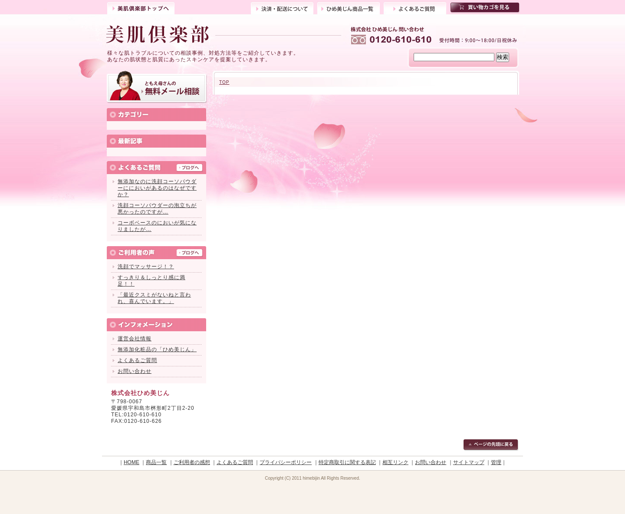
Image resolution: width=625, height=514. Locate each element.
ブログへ (190, 168)
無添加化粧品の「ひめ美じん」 (157, 349)
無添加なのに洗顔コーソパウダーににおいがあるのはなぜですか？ (157, 188)
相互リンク (395, 462)
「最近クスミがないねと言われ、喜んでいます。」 (154, 298)
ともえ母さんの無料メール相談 (157, 87)
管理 (496, 462)
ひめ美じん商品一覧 (348, 7)
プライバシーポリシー (286, 462)
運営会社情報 (134, 339)
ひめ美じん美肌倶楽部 (224, 34)
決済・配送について (282, 7)
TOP (224, 82)
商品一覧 (156, 462)
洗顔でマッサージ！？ (146, 267)
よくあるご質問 (415, 7)
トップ (140, 7)
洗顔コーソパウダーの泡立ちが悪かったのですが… (157, 208)
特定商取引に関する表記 (347, 462)
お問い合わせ (134, 371)
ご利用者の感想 (192, 462)
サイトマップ (468, 462)
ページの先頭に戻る (491, 445)
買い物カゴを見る (485, 8)
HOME (131, 462)
